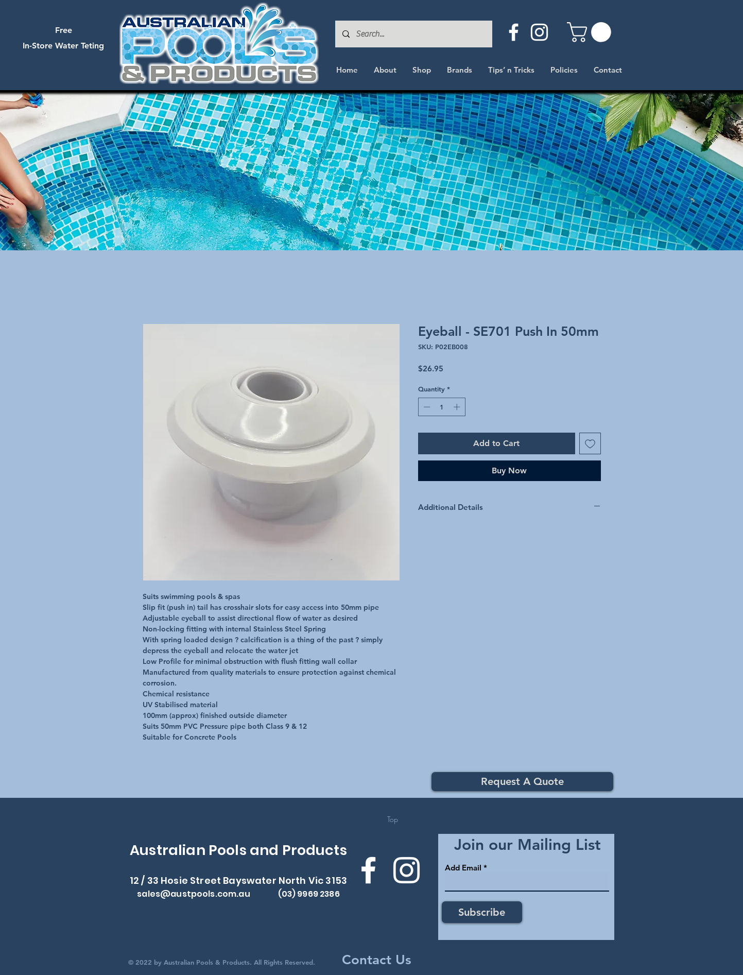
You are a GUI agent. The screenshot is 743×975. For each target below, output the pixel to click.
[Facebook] (513, 32)
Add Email (463, 867)
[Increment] (458, 407)
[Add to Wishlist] (590, 443)
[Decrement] (426, 407)
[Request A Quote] (522, 781)
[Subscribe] (482, 912)
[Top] (392, 819)
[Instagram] (539, 32)
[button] (591, 32)
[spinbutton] (441, 407)
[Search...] (413, 34)
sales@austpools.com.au (193, 894)
